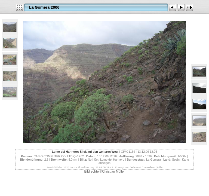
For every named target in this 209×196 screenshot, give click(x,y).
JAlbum (134, 167)
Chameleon (148, 167)
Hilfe (159, 167)
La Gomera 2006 (44, 7)
